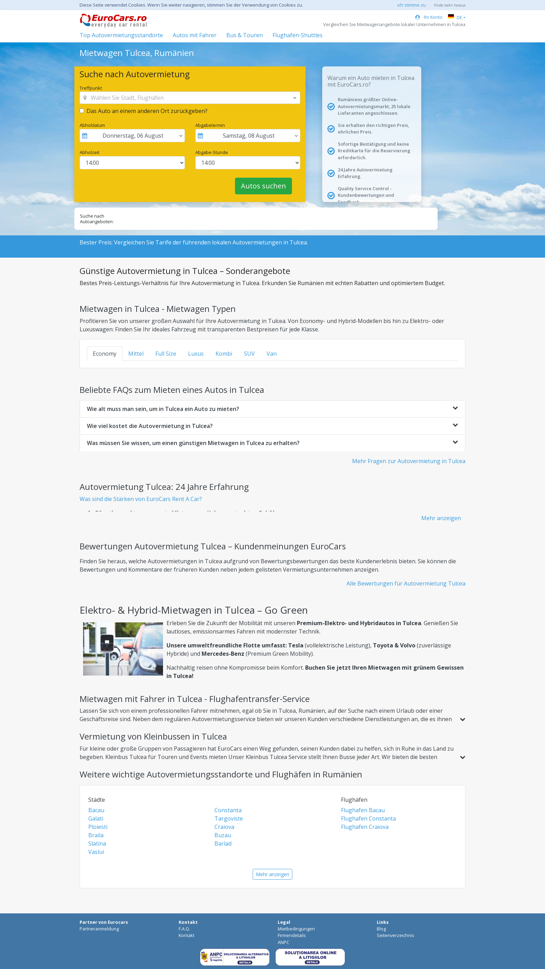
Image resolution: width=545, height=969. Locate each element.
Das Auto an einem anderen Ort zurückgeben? (147, 111)
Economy (104, 353)
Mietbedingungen (296, 929)
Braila (96, 835)
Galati (95, 818)
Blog (381, 929)
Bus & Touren (244, 35)
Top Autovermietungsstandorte (121, 35)
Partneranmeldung (99, 929)
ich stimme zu (411, 5)
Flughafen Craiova (365, 827)
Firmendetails (292, 935)
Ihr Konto (428, 17)
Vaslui (96, 852)
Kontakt (186, 935)
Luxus (196, 353)
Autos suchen (263, 186)
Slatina (97, 843)
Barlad (222, 843)
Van (272, 353)
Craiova (224, 827)
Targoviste (228, 818)
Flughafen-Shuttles (297, 35)
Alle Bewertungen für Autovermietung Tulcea (406, 583)
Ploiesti (97, 827)
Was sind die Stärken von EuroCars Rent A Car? (141, 499)
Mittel (136, 353)
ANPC (283, 942)
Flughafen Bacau (363, 810)
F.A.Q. (184, 929)
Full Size (165, 353)
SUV (249, 353)
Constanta (228, 810)
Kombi (223, 353)
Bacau (96, 810)
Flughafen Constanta (368, 818)
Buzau (222, 835)
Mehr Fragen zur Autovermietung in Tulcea (408, 461)
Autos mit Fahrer (195, 35)
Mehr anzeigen (441, 518)
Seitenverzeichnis (395, 935)
